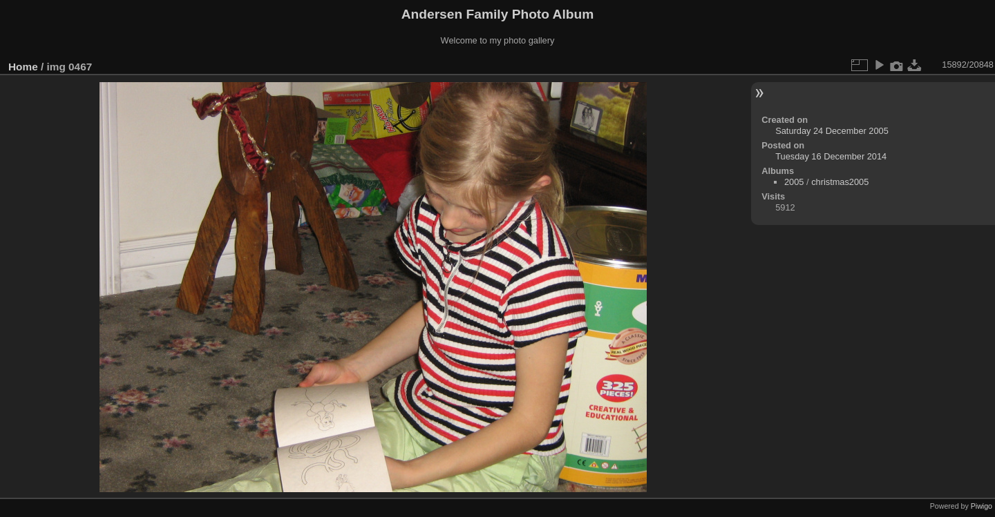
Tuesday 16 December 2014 (831, 156)
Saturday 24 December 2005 (832, 131)
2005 (794, 182)
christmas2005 (840, 182)
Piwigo (981, 506)
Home (23, 66)
